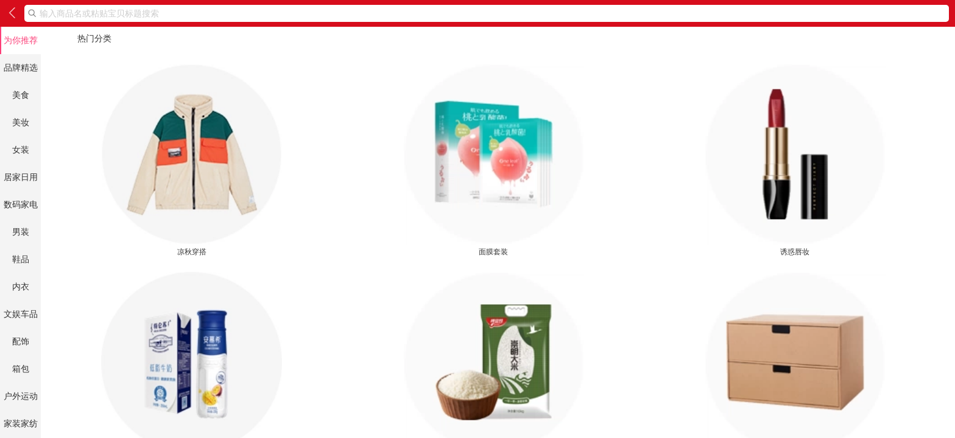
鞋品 (20, 259)
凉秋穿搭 (191, 160)
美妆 (20, 122)
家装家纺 (21, 423)
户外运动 (21, 396)
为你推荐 (21, 40)
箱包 (20, 369)
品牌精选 (21, 67)
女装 (20, 150)
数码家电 (21, 204)
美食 (20, 95)
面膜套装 (493, 160)
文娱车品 (21, 314)
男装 (20, 232)
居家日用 (21, 177)
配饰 (20, 341)
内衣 (20, 286)
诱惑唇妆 (795, 160)
